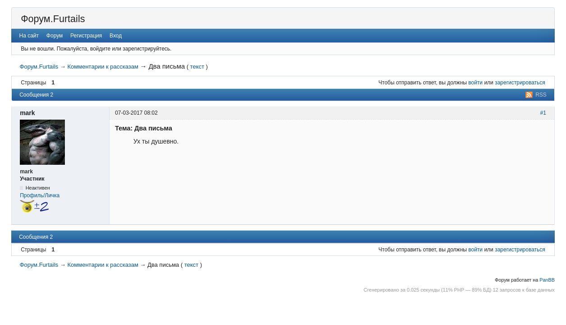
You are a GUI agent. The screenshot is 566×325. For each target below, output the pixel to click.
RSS (541, 95)
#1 (543, 113)
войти (475, 82)
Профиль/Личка (39, 195)
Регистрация (86, 35)
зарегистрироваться (520, 82)
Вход (116, 35)
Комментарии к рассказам (103, 66)
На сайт (29, 35)
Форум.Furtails (53, 18)
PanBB (547, 280)
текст (197, 66)
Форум (54, 35)
